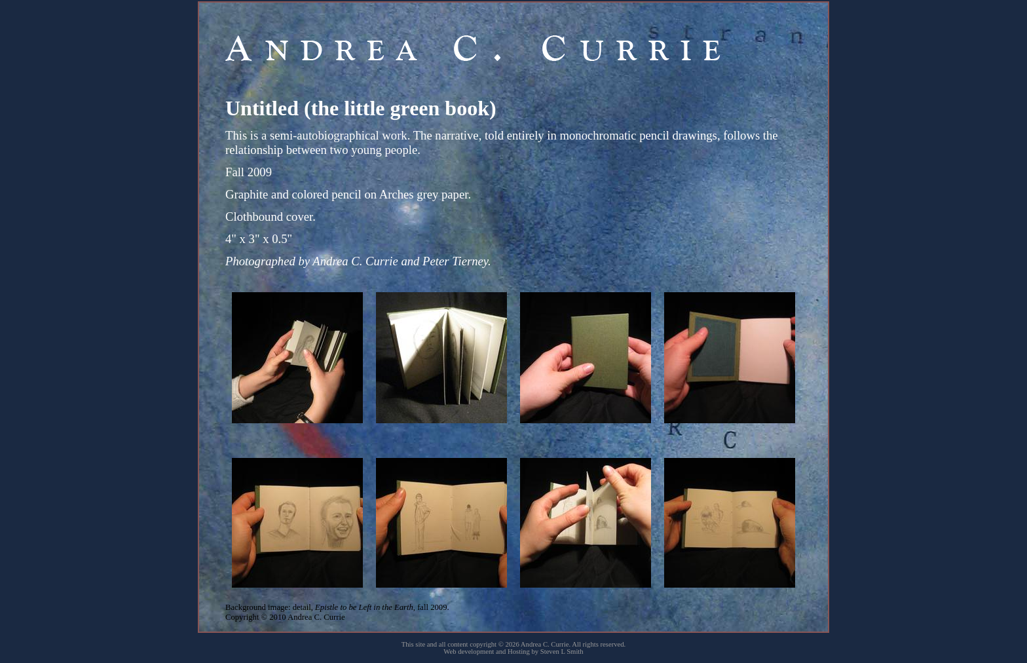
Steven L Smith (562, 651)
